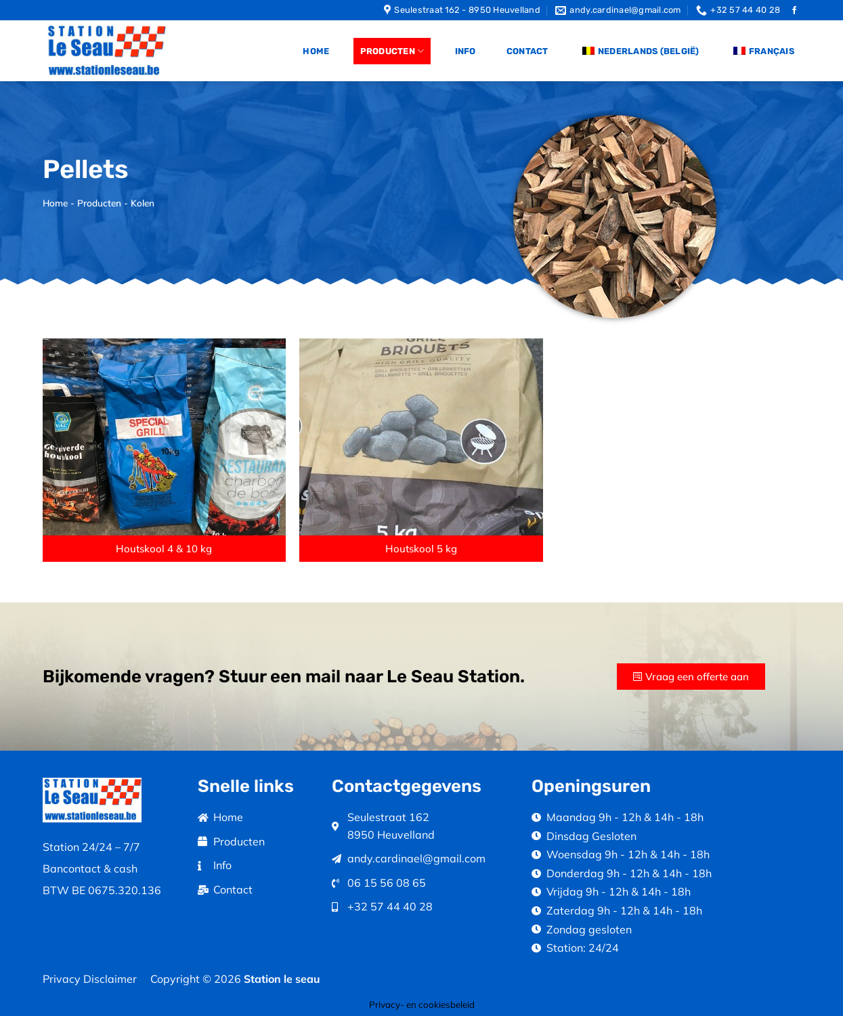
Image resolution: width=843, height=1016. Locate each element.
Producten (392, 51)
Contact (527, 51)
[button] (164, 548)
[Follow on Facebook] (794, 11)
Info (465, 51)
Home (316, 51)
